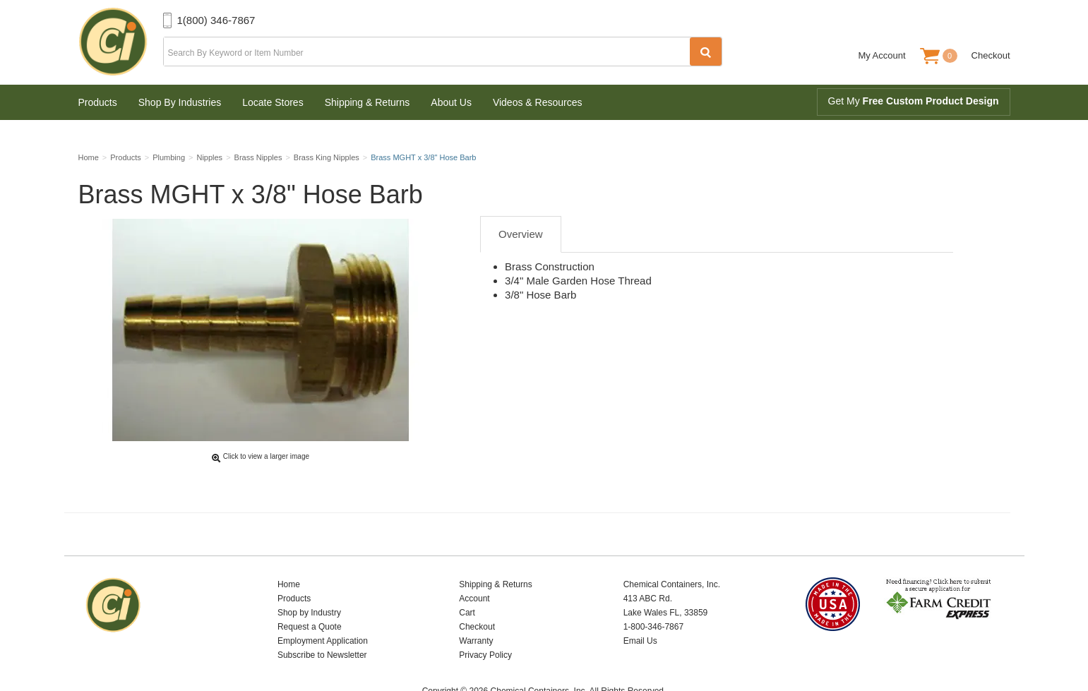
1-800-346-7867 (653, 591)
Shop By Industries (180, 102)
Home (288, 549)
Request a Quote (309, 591)
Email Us (640, 606)
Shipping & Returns (367, 102)
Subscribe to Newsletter (322, 620)
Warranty (476, 606)
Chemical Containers (120, 42)
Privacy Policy (485, 620)
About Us (451, 102)
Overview (520, 239)
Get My (913, 101)
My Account (881, 55)
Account (474, 563)
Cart (467, 577)
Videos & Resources (537, 102)
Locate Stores (272, 102)
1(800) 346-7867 (216, 20)
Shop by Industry (309, 577)
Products (97, 102)
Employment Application (322, 606)
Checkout (991, 55)
